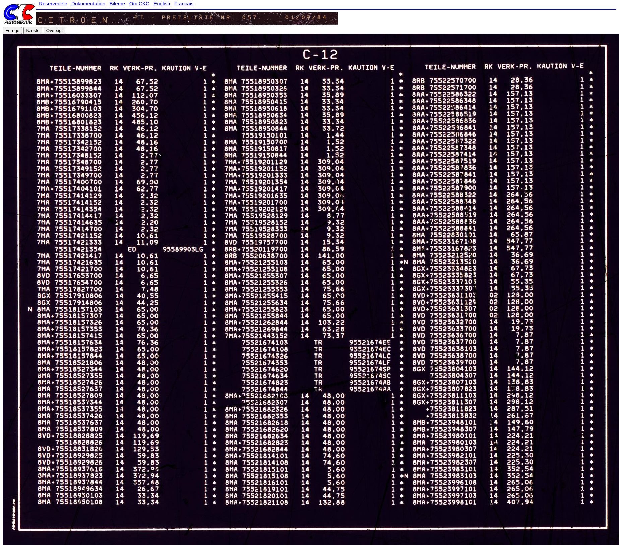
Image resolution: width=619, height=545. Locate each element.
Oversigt (54, 30)
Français (184, 3)
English (161, 3)
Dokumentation (88, 3)
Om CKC (139, 3)
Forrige (12, 30)
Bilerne (117, 3)
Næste (32, 30)
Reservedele (53, 3)
